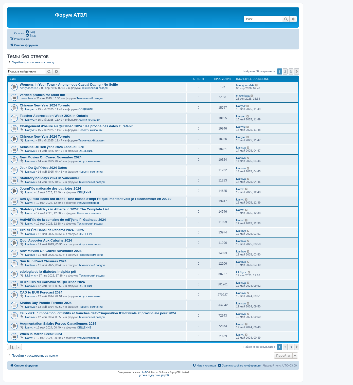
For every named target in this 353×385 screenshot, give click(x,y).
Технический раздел (94, 87)
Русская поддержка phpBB (153, 375)
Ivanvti (29, 192)
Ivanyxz (29, 109)
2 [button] (285, 71)
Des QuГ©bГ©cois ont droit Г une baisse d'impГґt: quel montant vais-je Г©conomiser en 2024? (95, 199)
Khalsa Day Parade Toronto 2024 (46, 303)
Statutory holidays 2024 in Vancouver (49, 178)
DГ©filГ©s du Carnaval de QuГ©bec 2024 (52, 282)
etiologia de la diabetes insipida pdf (48, 271)
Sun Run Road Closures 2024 (43, 261)
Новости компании (90, 130)
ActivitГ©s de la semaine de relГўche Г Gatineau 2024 (63, 220)
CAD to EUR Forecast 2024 (41, 292)
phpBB (144, 372)
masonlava (26, 98)
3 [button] (291, 71)
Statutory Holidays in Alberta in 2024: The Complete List (64, 209)
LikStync (30, 275)
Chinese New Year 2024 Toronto (45, 105)
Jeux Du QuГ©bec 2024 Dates (43, 168)
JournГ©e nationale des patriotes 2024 (50, 188)
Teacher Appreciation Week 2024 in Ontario (54, 116)
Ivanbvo (30, 233)
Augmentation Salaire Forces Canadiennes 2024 (58, 323)
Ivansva (30, 150)
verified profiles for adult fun (42, 95)
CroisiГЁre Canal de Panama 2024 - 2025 (52, 230)
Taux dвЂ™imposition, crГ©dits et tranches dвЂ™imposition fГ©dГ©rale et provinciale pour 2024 (98, 313)
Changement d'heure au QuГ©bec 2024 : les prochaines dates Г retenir (76, 126)
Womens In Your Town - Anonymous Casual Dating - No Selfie (69, 84)
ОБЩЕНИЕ (85, 109)
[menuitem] (30, 31)
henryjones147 (29, 87)
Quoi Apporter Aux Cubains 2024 (46, 240)
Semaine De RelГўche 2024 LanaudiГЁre (52, 147)
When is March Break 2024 (41, 334)
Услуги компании (89, 119)
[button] (296, 71)
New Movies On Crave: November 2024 (50, 157)
